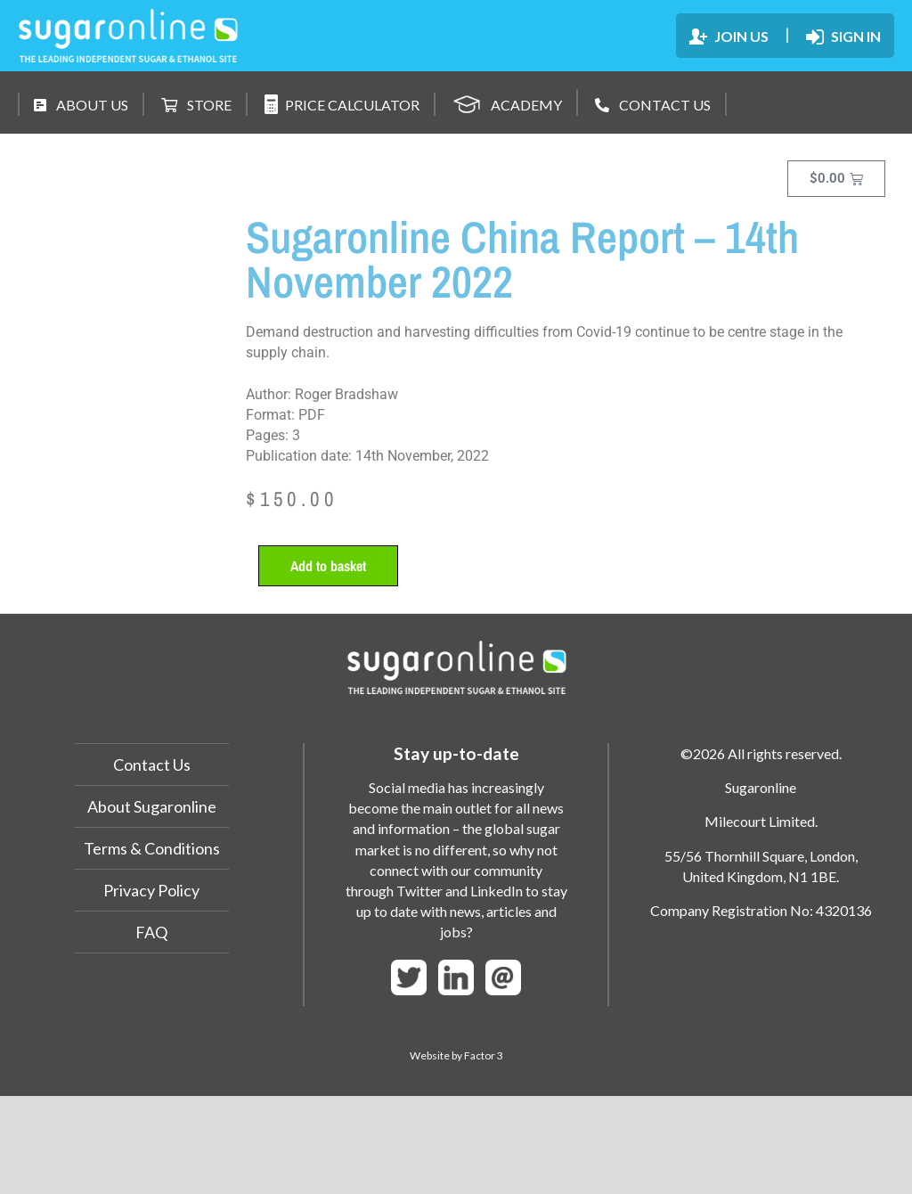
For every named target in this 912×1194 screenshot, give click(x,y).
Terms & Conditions (152, 848)
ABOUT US (81, 104)
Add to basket (328, 566)
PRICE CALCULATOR (342, 104)
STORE (196, 104)
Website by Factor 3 (456, 1055)
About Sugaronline (151, 806)
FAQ (151, 932)
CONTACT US (653, 104)
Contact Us (152, 764)
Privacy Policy (151, 890)
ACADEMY (507, 102)
